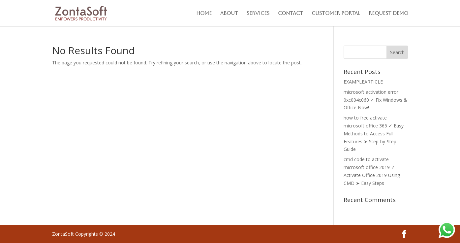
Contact (290, 13)
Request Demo (388, 13)
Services (258, 13)
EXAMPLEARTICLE (363, 82)
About (229, 13)
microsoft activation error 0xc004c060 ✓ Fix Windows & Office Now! (375, 100)
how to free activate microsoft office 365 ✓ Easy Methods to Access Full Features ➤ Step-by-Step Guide (374, 133)
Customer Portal (336, 13)
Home (204, 13)
